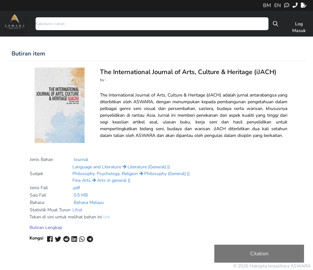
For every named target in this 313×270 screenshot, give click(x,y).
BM (267, 5)
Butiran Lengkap (45, 227)
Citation (259, 253)
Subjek (36, 174)
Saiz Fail (38, 195)
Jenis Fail (39, 188)
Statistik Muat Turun (50, 210)
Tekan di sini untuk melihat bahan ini (69, 217)
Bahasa (37, 202)
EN (277, 5)
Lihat (77, 210)
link (106, 217)
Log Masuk (299, 27)
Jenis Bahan (41, 159)
